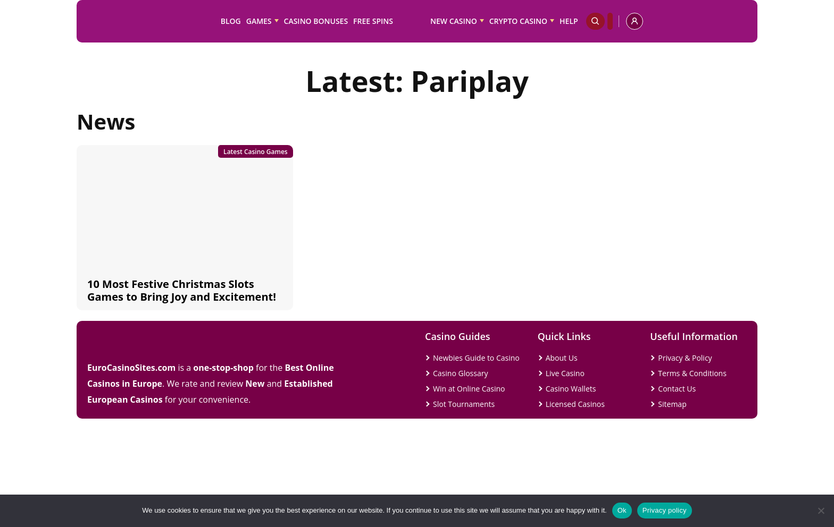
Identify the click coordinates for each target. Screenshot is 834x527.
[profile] (634, 21)
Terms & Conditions (692, 373)
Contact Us (677, 389)
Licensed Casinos (575, 404)
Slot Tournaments (464, 404)
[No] (820, 510)
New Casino (453, 21)
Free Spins (373, 21)
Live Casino (565, 373)
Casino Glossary (460, 373)
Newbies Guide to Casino (476, 358)
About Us (562, 358)
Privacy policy (665, 510)
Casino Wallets (571, 389)
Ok (622, 510)
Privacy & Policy (685, 358)
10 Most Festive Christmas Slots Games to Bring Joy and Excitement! (181, 290)
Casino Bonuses (316, 21)
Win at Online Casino (469, 389)
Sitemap (672, 404)
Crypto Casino (518, 21)
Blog (231, 21)
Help (569, 21)
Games (259, 21)
